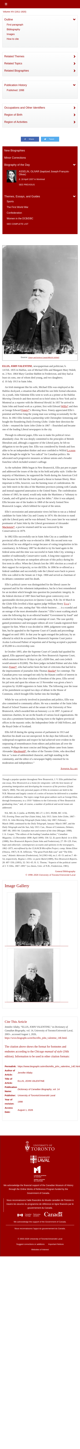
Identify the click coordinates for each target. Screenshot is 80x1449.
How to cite (13, 39)
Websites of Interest (40, 1249)
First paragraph (15, 24)
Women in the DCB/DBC (20, 218)
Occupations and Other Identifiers (24, 107)
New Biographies (14, 150)
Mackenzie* (8, 527)
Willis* (64, 406)
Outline (8, 19)
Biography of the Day (17, 164)
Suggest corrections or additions (30, 1244)
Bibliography (13, 29)
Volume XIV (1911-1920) (14, 11)
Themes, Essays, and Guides (22, 196)
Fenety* (25, 410)
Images (11, 34)
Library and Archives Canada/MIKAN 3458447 (43, 357)
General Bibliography (65, 871)
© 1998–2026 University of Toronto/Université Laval (50, 874)
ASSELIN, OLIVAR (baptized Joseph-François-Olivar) (44, 173)
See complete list (17, 224)
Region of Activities (15, 121)
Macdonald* (20, 751)
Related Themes (14, 56)
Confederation (14, 212)
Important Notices (56, 1244)
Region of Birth (13, 114)
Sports (10, 201)
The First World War (17, 207)
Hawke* (52, 670)
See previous (27, 184)
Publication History (15, 85)
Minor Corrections (15, 157)
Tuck (66, 603)
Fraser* (13, 667)
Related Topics (13, 63)
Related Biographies (16, 70)
